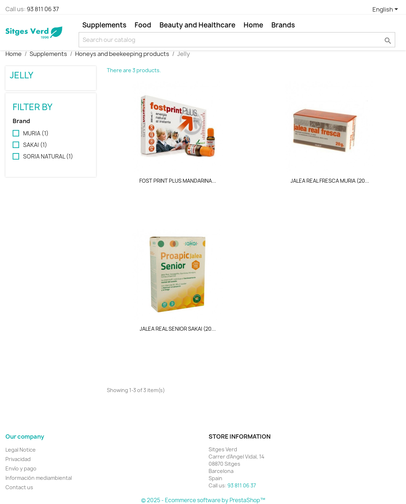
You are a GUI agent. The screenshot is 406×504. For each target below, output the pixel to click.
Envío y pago (20, 468)
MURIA (36, 133)
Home (253, 25)
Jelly (21, 75)
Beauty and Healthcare (197, 25)
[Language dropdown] (386, 9)
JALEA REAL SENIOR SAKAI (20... (178, 328)
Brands (283, 25)
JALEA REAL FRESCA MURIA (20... (330, 180)
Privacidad (18, 459)
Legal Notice (20, 449)
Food (143, 25)
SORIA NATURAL (48, 156)
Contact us (19, 487)
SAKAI (35, 145)
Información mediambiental (38, 477)
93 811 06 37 (43, 9)
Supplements (104, 25)
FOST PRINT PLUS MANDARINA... (177, 180)
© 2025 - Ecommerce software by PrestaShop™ (203, 500)
